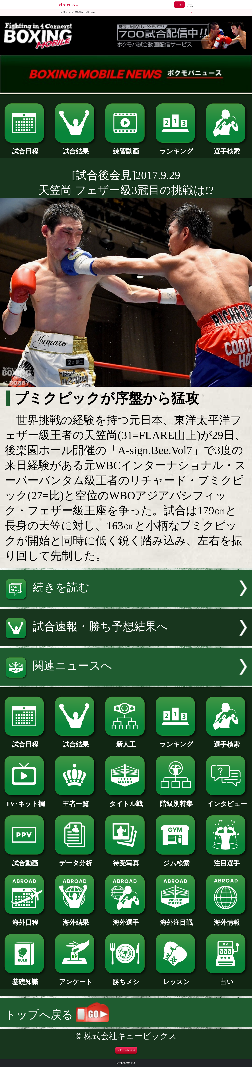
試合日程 (25, 148)
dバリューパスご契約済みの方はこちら (77, 12)
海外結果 (76, 919)
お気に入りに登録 (126, 1050)
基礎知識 (25, 979)
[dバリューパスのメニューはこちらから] (190, 5)
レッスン (176, 979)
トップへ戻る (57, 1015)
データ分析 (76, 860)
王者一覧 (76, 801)
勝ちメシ (126, 979)
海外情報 (227, 919)
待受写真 (126, 860)
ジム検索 (176, 860)
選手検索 (227, 148)
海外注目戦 (176, 919)
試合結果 (76, 148)
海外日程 (25, 919)
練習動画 (126, 148)
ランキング (176, 148)
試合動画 (25, 860)
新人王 (126, 741)
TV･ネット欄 (25, 801)
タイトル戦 (126, 801)
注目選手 (227, 860)
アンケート (76, 979)
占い (227, 979)
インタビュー (227, 801)
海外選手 (126, 919)
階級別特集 (176, 800)
